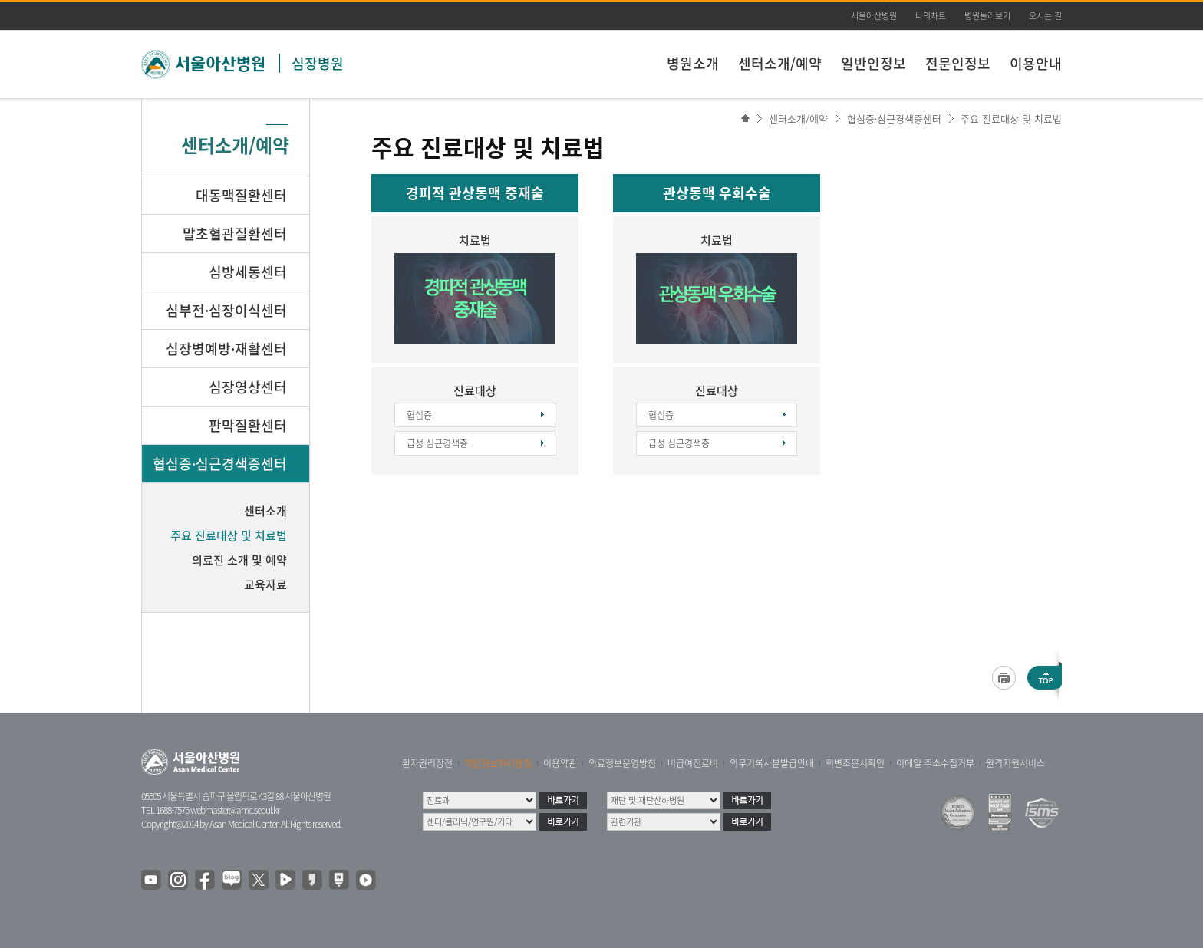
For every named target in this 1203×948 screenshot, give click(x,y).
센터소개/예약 (780, 63)
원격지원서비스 (1015, 763)
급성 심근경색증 (437, 443)
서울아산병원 (874, 15)
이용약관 (560, 763)
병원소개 (693, 63)
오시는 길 (1045, 15)
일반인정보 (873, 63)
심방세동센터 (248, 272)
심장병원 (318, 63)
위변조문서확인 (855, 763)
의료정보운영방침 (622, 763)
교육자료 (265, 584)
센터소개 (265, 510)
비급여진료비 (692, 763)
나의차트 (930, 15)
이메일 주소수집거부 (935, 763)
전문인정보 (957, 63)
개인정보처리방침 (498, 763)
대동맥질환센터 (241, 195)
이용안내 (1036, 63)
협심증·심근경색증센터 (894, 118)
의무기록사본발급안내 (772, 763)
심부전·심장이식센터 (226, 310)
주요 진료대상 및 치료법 (1011, 118)
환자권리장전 (427, 763)
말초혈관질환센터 (235, 233)
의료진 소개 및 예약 (239, 559)
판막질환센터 (248, 425)
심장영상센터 (248, 387)
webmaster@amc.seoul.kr (234, 810)
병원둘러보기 (987, 15)
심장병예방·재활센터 (226, 348)
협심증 (419, 415)
